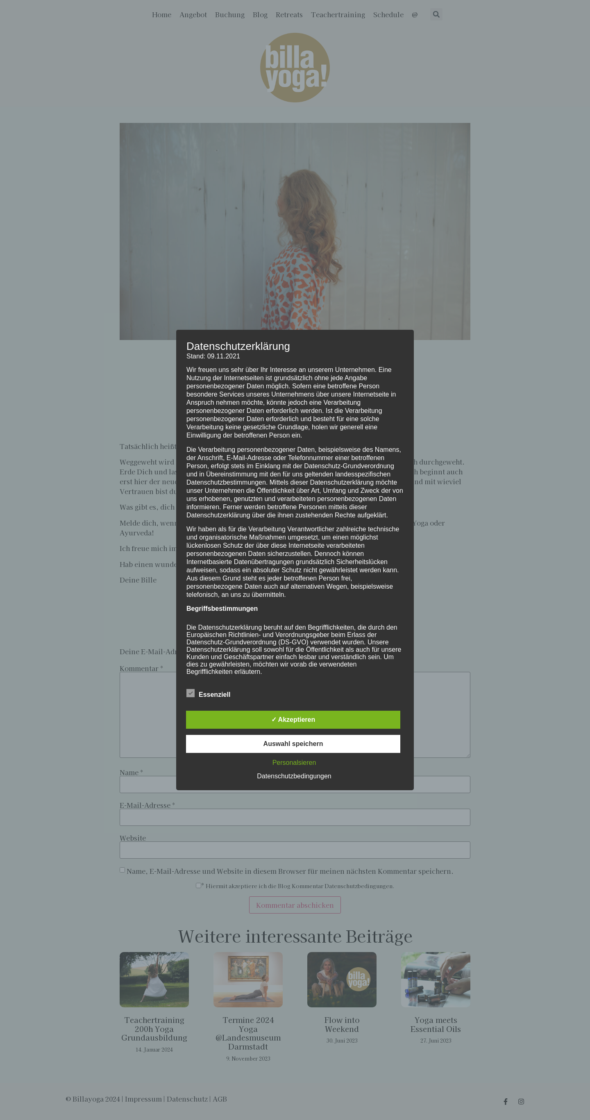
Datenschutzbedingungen (294, 776)
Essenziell (208, 693)
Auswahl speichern (293, 743)
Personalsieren (294, 762)
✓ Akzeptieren (293, 719)
